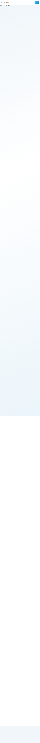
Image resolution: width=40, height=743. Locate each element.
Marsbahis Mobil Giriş (20, 727)
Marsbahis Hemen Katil (10, 452)
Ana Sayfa (2, 5)
